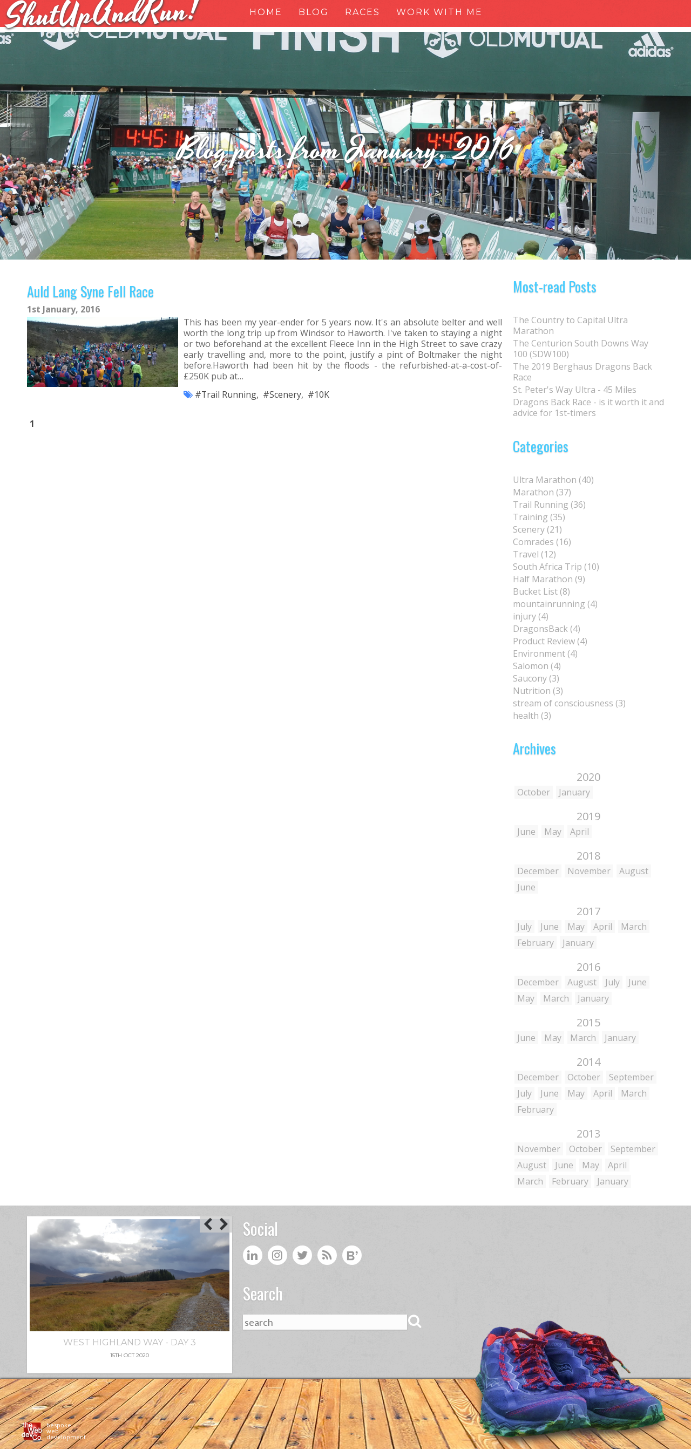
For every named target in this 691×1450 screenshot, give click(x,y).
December (538, 871)
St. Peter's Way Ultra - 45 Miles (574, 390)
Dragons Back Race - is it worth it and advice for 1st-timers (588, 407)
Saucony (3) (536, 678)
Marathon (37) (542, 492)
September (631, 1077)
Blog (314, 12)
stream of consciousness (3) (569, 703)
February (535, 943)
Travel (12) (534, 554)
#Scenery (282, 395)
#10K (319, 395)
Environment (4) (545, 653)
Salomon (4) (537, 666)
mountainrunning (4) (555, 604)
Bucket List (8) (541, 591)
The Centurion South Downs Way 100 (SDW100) (580, 348)
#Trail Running (226, 395)
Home (265, 12)
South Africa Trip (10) (556, 567)
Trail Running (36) (549, 504)
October (533, 792)
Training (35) (539, 517)
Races (362, 12)
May (552, 832)
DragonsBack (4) (546, 629)
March (634, 926)
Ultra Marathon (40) (553, 480)
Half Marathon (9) (549, 579)
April (579, 832)
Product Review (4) (550, 641)
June (526, 832)
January (574, 792)
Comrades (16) (542, 542)
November (589, 871)
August (633, 871)
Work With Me (439, 12)
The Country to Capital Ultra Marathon (570, 325)
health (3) (532, 715)
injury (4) (530, 616)
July (524, 926)
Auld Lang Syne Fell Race (90, 291)
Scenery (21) (537, 529)
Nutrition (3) (538, 691)
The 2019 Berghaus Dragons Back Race (582, 371)
